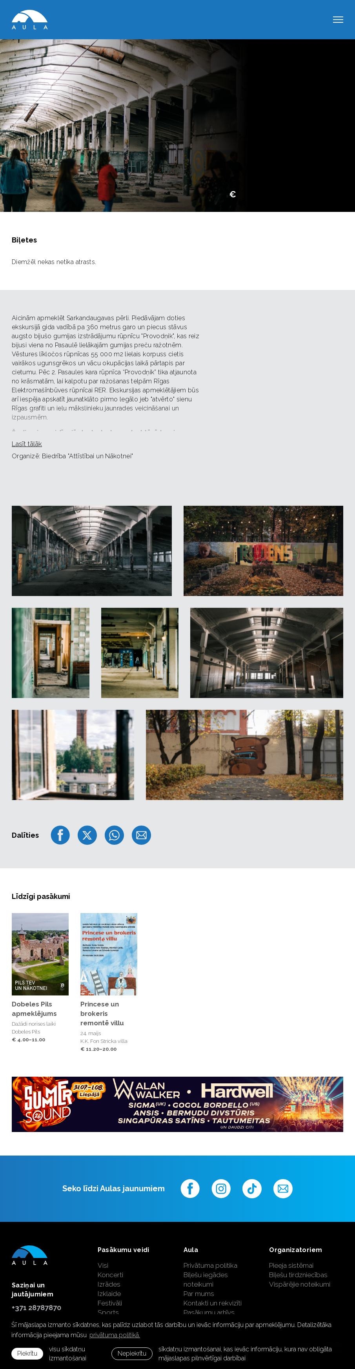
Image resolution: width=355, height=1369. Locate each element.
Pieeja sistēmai (291, 1265)
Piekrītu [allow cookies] (27, 1353)
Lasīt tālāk (27, 444)
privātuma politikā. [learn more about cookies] (114, 1335)
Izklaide (109, 1294)
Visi (103, 1265)
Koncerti (110, 1275)
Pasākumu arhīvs (209, 1312)
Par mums (199, 1294)
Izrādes (109, 1284)
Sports (108, 1312)
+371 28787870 (36, 1307)
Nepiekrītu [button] (132, 1353)
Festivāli (110, 1303)
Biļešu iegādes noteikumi (206, 1279)
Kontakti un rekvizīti (213, 1303)
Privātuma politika (210, 1265)
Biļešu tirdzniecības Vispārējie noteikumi (299, 1279)
